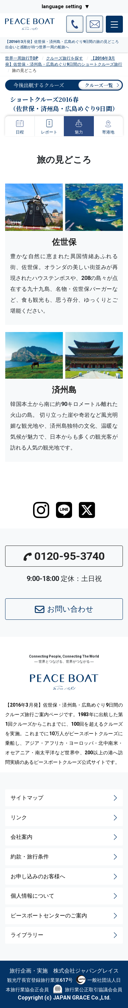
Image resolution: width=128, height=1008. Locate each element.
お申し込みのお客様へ (65, 876)
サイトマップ (65, 797)
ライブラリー (65, 935)
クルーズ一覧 (99, 85)
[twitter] (87, 510)
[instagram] (41, 510)
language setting (62, 6)
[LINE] (64, 510)
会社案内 (65, 837)
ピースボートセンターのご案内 (65, 915)
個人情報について (65, 896)
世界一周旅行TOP (21, 58)
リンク (65, 817)
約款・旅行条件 (65, 856)
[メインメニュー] (114, 24)
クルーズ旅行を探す (64, 58)
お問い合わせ (64, 609)
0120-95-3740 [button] (64, 556)
